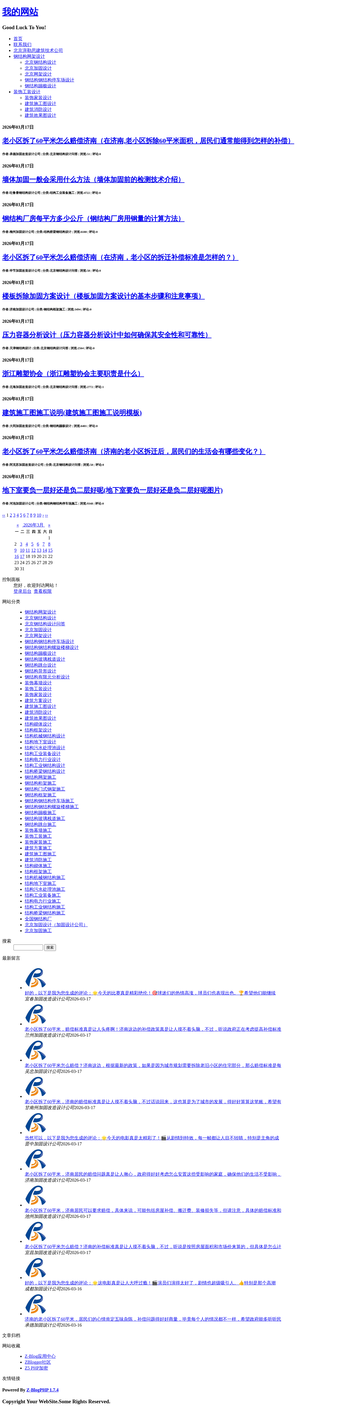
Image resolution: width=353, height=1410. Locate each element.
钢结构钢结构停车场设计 (49, 80)
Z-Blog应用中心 (40, 1356)
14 (44, 550)
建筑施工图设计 (40, 103)
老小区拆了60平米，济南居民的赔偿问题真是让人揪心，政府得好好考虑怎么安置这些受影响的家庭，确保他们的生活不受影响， (153, 1174)
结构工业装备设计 (43, 753)
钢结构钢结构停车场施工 (49, 800)
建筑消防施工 (38, 859)
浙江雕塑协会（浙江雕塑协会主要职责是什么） (73, 373)
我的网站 (20, 12)
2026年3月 (33, 525)
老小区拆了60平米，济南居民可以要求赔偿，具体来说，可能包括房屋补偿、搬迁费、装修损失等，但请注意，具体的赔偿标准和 (153, 1210)
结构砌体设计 (38, 724)
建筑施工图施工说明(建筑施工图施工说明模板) (72, 412)
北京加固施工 (38, 930)
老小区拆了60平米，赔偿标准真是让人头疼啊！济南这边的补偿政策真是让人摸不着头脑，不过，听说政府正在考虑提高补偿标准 (153, 1029)
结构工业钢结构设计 (45, 765)
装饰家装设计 (38, 97)
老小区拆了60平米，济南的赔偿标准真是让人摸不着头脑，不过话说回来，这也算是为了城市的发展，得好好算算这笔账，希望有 (153, 1101)
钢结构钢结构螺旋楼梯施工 (52, 806)
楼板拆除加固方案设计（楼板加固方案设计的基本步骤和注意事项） (103, 296)
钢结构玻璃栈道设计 (45, 659)
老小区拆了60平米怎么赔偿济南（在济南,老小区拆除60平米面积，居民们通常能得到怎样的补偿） (148, 140)
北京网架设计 (38, 74)
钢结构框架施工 (40, 795)
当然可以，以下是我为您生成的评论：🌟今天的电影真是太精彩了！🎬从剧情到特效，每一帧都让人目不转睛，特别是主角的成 (152, 1138)
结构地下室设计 (40, 741)
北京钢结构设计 (40, 62)
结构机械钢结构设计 (45, 736)
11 (28, 550)
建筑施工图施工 (40, 854)
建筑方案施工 (38, 848)
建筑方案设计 (38, 700)
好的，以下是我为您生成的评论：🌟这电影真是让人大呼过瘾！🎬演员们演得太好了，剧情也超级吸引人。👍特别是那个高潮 (150, 1282)
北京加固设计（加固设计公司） (56, 924)
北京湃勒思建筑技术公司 (38, 50)
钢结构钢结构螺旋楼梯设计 (52, 647)
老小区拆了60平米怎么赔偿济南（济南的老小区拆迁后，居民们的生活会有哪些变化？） (134, 451)
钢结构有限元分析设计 (47, 677)
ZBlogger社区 (38, 1362)
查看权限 (43, 591)
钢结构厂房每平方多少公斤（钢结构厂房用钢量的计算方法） (93, 218)
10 (22, 550)
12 (33, 550)
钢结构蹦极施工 (40, 812)
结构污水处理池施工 (45, 889)
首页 (18, 38)
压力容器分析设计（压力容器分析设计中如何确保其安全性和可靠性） (107, 335)
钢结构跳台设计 (40, 665)
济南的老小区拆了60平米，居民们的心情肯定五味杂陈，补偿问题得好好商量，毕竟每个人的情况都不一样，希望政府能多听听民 (153, 1319)
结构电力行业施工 (43, 901)
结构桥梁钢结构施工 (45, 913)
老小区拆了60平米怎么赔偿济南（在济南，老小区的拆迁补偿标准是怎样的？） (120, 257)
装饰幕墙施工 (38, 830)
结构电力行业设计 (43, 759)
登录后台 (23, 591)
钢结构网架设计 (29, 56)
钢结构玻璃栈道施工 (45, 818)
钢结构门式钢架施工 (45, 789)
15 (50, 550)
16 (16, 556)
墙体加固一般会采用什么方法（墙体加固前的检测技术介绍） (93, 179)
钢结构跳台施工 (40, 824)
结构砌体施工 (38, 865)
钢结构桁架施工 (40, 783)
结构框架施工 (38, 871)
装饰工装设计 (27, 91)
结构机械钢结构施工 (45, 877)
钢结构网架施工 (40, 777)
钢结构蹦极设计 (40, 85)
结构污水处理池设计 (45, 747)
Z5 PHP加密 (36, 1368)
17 (22, 556)
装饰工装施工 (38, 836)
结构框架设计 (38, 730)
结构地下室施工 (40, 883)
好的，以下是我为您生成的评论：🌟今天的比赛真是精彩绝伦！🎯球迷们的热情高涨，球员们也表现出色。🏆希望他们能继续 (150, 993)
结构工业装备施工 (43, 895)
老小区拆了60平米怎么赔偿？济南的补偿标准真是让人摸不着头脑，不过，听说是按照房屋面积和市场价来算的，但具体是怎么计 (153, 1246)
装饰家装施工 (38, 842)
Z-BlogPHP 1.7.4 (42, 1390)
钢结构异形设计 (40, 671)
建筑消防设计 (38, 109)
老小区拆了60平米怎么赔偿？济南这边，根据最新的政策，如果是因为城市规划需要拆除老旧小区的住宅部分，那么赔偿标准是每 (153, 1065)
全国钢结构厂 (38, 918)
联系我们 (23, 44)
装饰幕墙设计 (38, 682)
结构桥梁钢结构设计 (45, 771)
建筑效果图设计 (40, 115)
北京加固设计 (38, 68)
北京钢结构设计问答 (45, 623)
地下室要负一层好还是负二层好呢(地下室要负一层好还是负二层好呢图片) (112, 490)
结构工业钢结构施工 (45, 907)
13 (39, 550)
